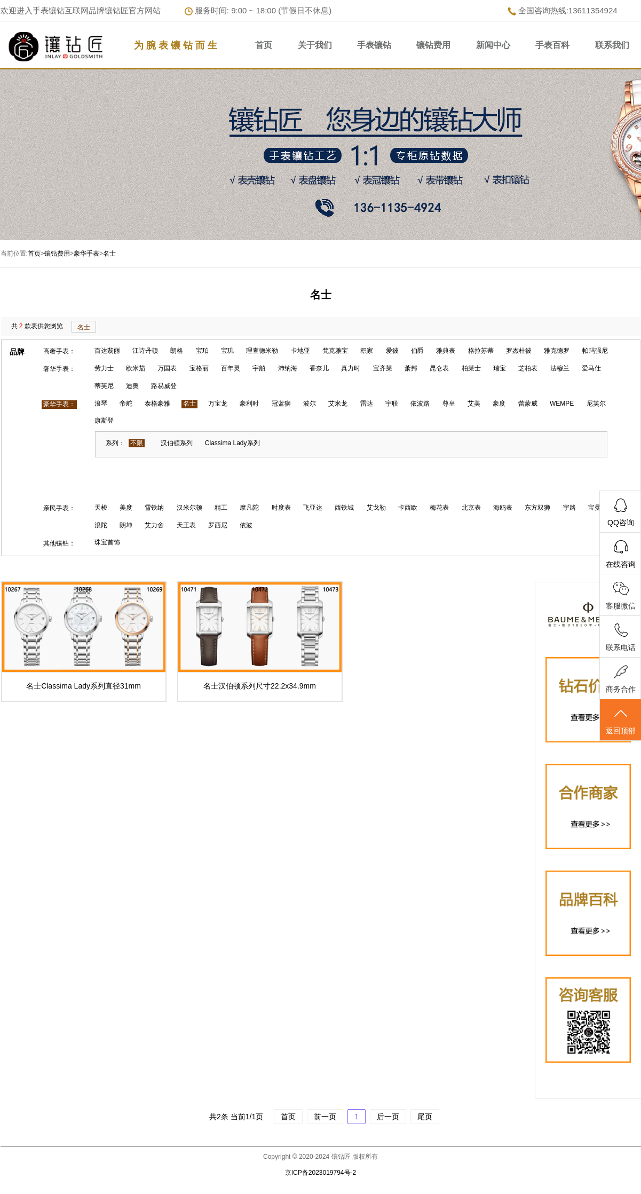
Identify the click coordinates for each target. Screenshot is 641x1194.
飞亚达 (312, 507)
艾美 (474, 403)
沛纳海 (287, 368)
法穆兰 (559, 368)
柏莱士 (471, 368)
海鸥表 (502, 507)
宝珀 (202, 350)
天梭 (100, 507)
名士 (109, 253)
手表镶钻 (374, 45)
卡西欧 (407, 507)
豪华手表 (86, 253)
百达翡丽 (107, 350)
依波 (246, 525)
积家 (366, 350)
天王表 (186, 525)
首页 (263, 45)
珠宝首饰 (107, 542)
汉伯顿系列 (177, 443)
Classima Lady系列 (232, 443)
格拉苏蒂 (481, 350)
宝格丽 (199, 368)
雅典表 (445, 350)
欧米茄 (135, 368)
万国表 (167, 368)
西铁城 (344, 507)
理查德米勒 (262, 350)
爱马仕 (591, 368)
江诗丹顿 (145, 350)
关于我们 (315, 45)
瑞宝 (499, 368)
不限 (136, 443)
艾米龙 (337, 403)
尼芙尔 (596, 403)
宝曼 (594, 507)
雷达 (366, 403)
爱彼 (392, 350)
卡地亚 (300, 350)
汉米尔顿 (189, 507)
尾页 (424, 1116)
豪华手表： (59, 404)
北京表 (471, 507)
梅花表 (439, 507)
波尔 (309, 403)
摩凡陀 (249, 507)
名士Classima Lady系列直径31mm (83, 686)
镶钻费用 (433, 45)
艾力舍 (154, 525)
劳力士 (104, 368)
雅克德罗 (556, 350)
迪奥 (132, 386)
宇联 (391, 403)
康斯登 (104, 420)
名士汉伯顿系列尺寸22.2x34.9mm (259, 686)
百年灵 (230, 368)
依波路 (420, 403)
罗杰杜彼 (519, 350)
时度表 (281, 507)
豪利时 (249, 403)
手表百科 (552, 45)
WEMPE (562, 403)
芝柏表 (527, 368)
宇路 (569, 507)
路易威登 (164, 386)
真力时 (350, 368)
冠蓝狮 (281, 403)
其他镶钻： (59, 543)
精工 (221, 507)
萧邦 (411, 368)
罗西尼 (217, 525)
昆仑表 (439, 368)
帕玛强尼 (595, 350)
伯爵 (417, 350)
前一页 (325, 1116)
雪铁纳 (154, 507)
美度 (126, 507)
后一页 (388, 1116)
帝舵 (126, 403)
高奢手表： (59, 351)
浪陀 (100, 525)
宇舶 (258, 368)
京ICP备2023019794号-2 (320, 1172)
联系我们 (612, 45)
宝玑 (227, 350)
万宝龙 (217, 403)
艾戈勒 (376, 507)
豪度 (499, 403)
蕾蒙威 (527, 403)
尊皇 (448, 403)
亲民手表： (59, 508)
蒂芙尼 (104, 386)
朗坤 (126, 525)
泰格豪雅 (157, 403)
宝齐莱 (382, 368)
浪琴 (100, 403)
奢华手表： (59, 369)
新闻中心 (493, 45)
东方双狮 (537, 507)
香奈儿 (319, 368)
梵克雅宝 (335, 350)
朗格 (176, 350)
